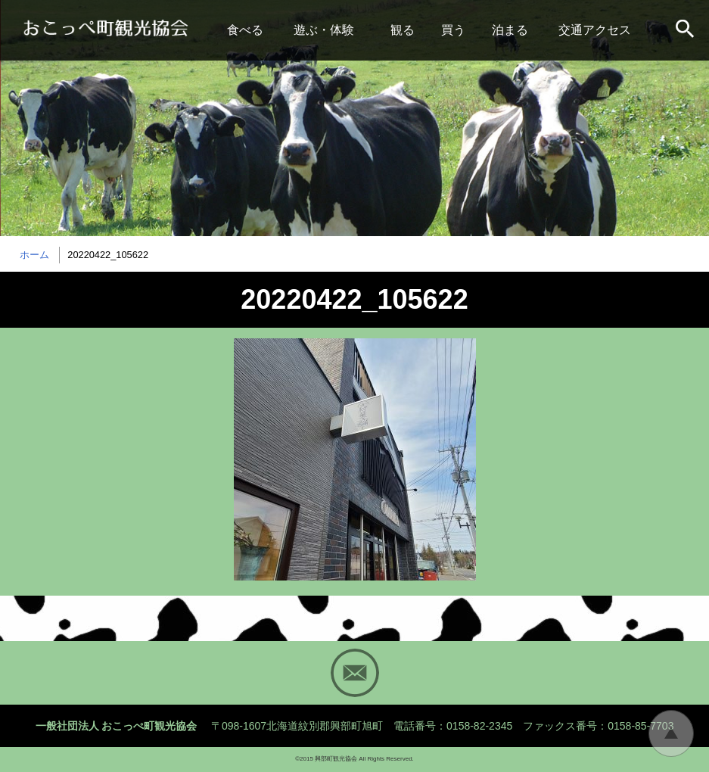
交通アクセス (594, 29)
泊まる (510, 29)
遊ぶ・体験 (324, 29)
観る (402, 29)
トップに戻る (671, 733)
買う (453, 29)
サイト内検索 (686, 30)
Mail (355, 673)
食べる (245, 29)
